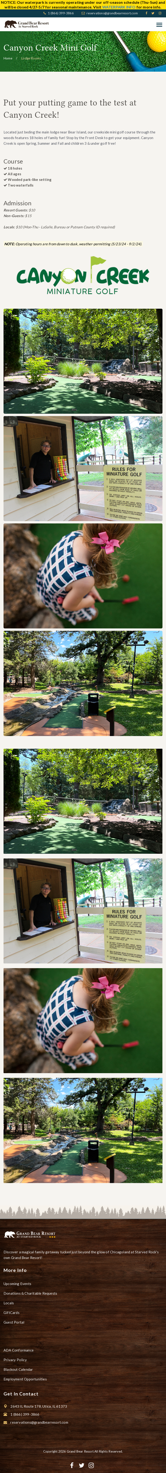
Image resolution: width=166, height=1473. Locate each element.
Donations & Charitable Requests (30, 1293)
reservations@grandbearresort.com (112, 13)
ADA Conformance (19, 1350)
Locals (9, 1303)
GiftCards (12, 1312)
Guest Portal (14, 1322)
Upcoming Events (17, 1284)
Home (8, 58)
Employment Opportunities (25, 1379)
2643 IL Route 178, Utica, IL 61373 (38, 1406)
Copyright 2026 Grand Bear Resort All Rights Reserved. (83, 1451)
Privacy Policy (15, 1360)
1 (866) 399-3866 (60, 13)
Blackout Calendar (18, 1369)
